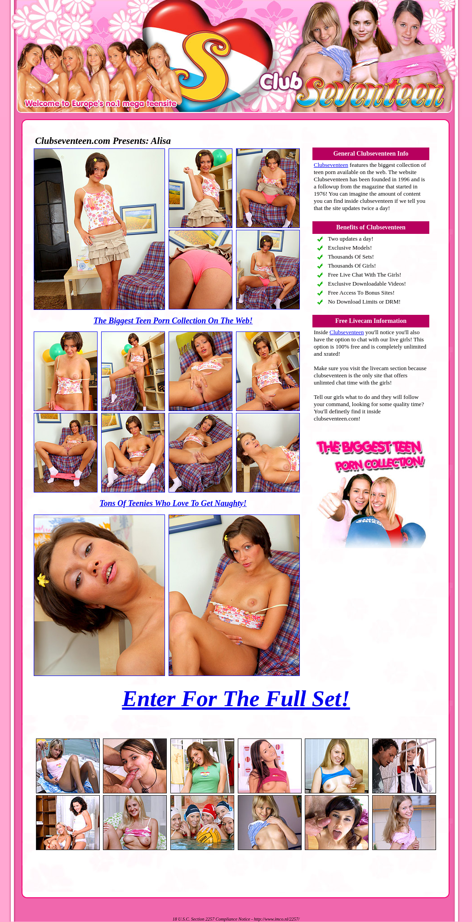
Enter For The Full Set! (236, 698)
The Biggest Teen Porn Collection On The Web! (173, 320)
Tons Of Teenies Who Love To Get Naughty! (172, 503)
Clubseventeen (331, 164)
